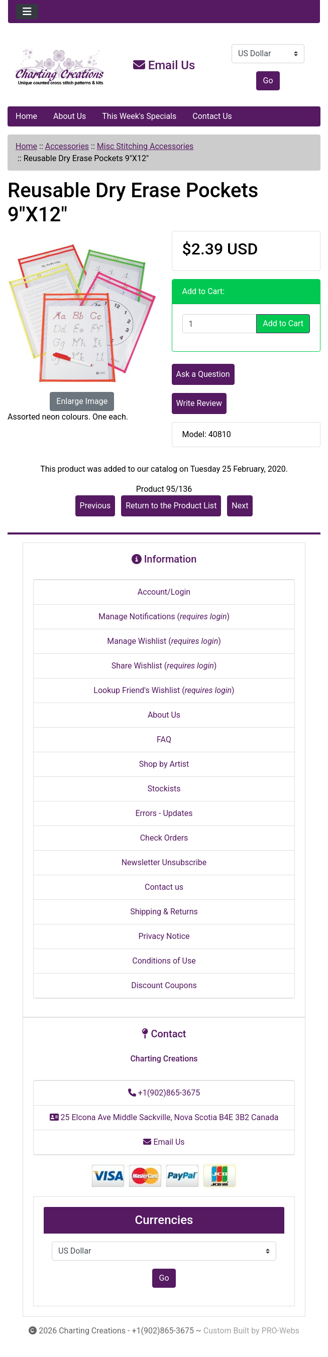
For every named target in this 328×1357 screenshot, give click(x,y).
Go (268, 80)
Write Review (199, 403)
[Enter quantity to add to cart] (219, 323)
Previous (95, 505)
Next (240, 505)
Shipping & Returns (164, 911)
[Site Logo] (60, 67)
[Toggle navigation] (27, 11)
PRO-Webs (280, 1330)
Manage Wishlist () (164, 641)
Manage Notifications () (164, 616)
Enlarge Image (81, 401)
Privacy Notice (163, 936)
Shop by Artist (164, 764)
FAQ (164, 739)
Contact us (164, 887)
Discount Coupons (164, 985)
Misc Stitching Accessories (145, 146)
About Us (69, 116)
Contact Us (212, 116)
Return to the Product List (171, 505)
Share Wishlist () (164, 665)
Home (26, 116)
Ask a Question (203, 374)
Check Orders (164, 838)
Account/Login (164, 592)
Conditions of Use (163, 961)
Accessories (67, 146)
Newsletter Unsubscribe (164, 862)
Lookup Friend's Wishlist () (163, 690)
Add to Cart (283, 323)
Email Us (164, 65)
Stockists (164, 788)
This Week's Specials (139, 116)
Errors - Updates (163, 813)
